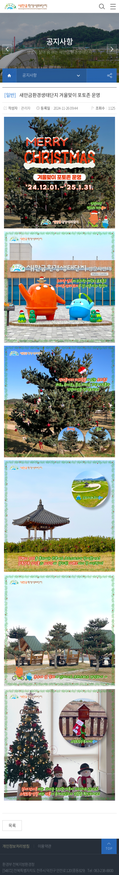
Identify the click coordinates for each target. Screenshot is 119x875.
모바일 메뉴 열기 (113, 6)
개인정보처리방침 (15, 846)
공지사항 (29, 75)
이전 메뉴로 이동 (7, 49)
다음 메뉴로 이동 (112, 49)
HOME (9, 75)
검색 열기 (102, 6)
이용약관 (44, 846)
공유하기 (110, 75)
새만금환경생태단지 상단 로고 (26, 6)
